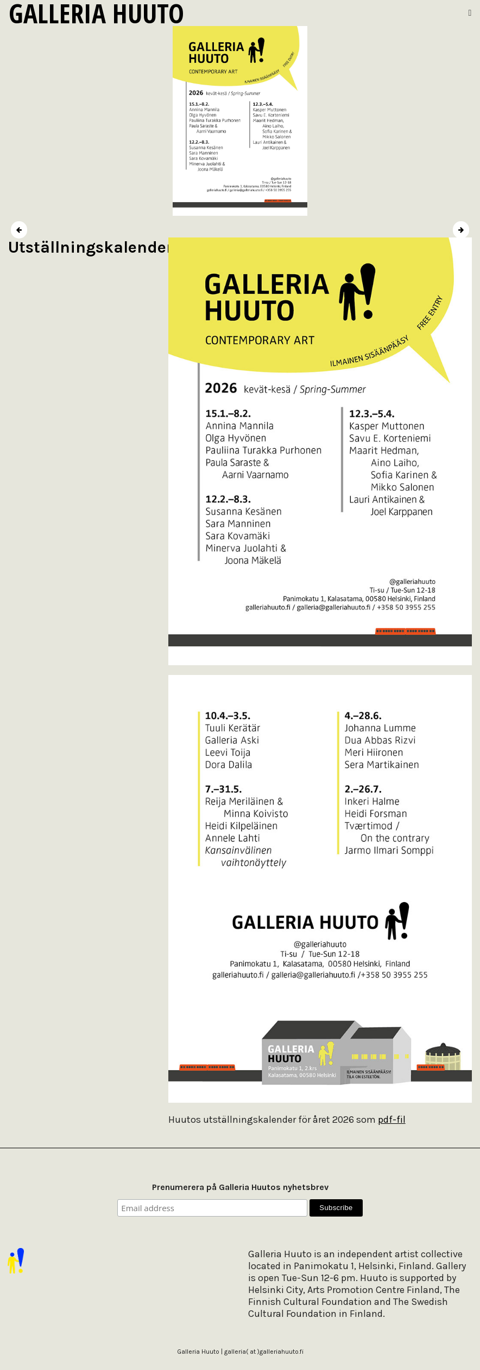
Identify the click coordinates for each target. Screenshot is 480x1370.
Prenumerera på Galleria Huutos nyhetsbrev (240, 1187)
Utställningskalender (90, 247)
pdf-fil (392, 1119)
